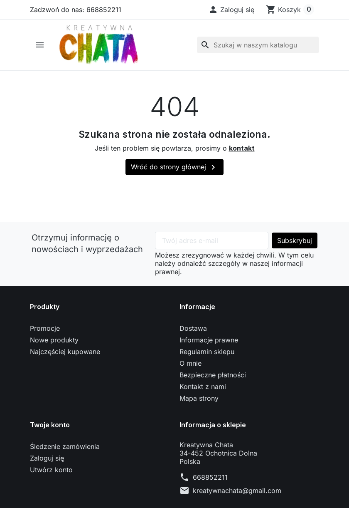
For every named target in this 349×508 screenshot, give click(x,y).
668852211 (210, 477)
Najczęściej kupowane (65, 351)
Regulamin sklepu (206, 351)
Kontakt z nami (202, 386)
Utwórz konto (51, 470)
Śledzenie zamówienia (65, 446)
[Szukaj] (258, 45)
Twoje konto (50, 425)
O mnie (190, 363)
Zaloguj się (47, 458)
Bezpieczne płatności (212, 375)
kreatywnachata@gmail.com (237, 490)
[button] (231, 9)
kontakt (242, 148)
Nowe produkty (54, 340)
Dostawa (193, 328)
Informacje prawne (208, 340)
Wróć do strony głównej (174, 167)
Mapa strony (199, 398)
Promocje (45, 328)
